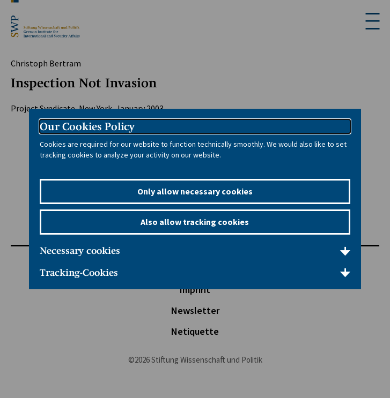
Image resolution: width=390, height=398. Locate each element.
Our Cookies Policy (87, 126)
